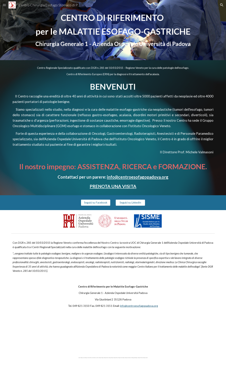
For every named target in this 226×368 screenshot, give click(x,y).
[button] (4, 5)
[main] (113, 30)
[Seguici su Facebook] (95, 203)
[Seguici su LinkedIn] (130, 203)
